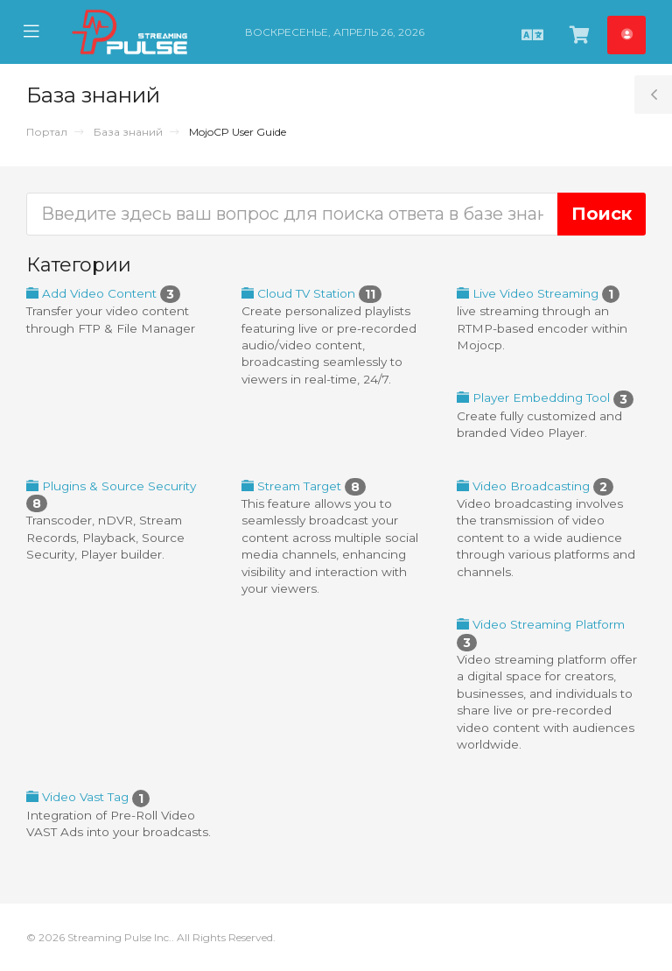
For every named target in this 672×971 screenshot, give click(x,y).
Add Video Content (103, 293)
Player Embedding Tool (545, 398)
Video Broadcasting (535, 486)
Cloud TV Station (312, 293)
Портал (46, 131)
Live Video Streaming (538, 293)
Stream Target (304, 486)
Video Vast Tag (88, 797)
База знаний (128, 131)
